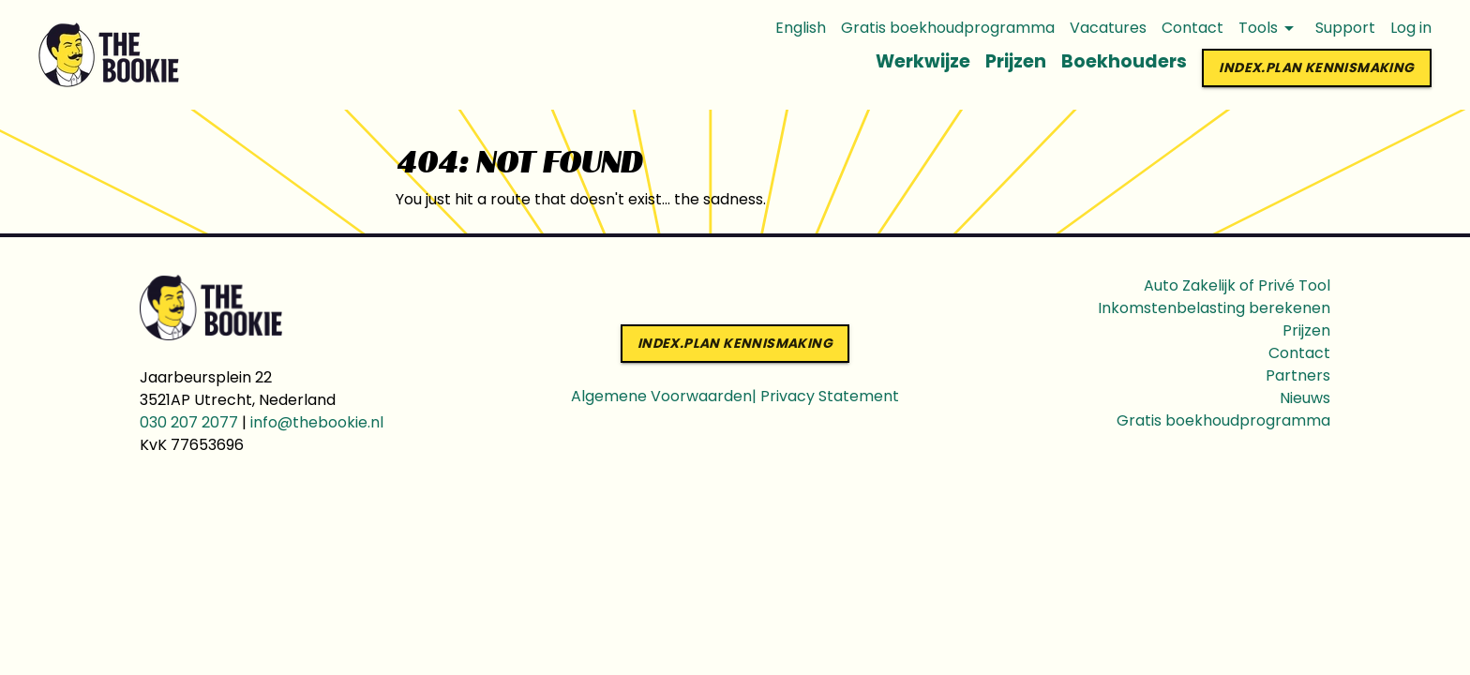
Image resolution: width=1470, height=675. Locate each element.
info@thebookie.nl (316, 422)
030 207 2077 (189, 422)
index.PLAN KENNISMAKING (1316, 68)
